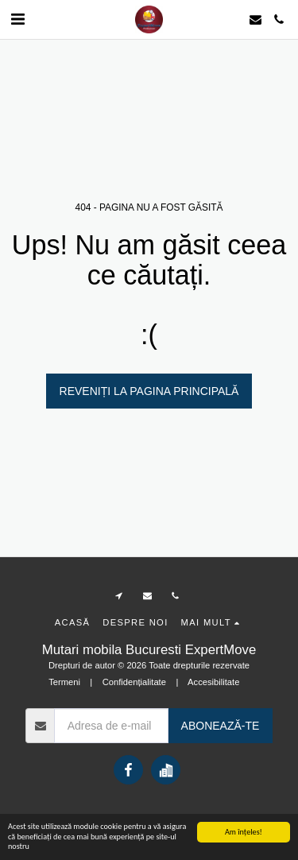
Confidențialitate (134, 682)
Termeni (64, 682)
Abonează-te (220, 725)
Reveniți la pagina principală (149, 391)
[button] (17, 19)
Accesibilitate (213, 682)
